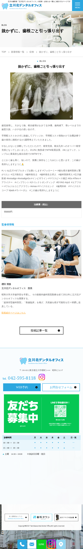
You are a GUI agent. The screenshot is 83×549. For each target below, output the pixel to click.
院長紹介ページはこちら (14, 313)
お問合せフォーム (61, 387)
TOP (4, 52)
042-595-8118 (22, 378)
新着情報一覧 (17, 52)
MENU (77, 6)
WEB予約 (22, 387)
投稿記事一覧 (39, 330)
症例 (31, 52)
